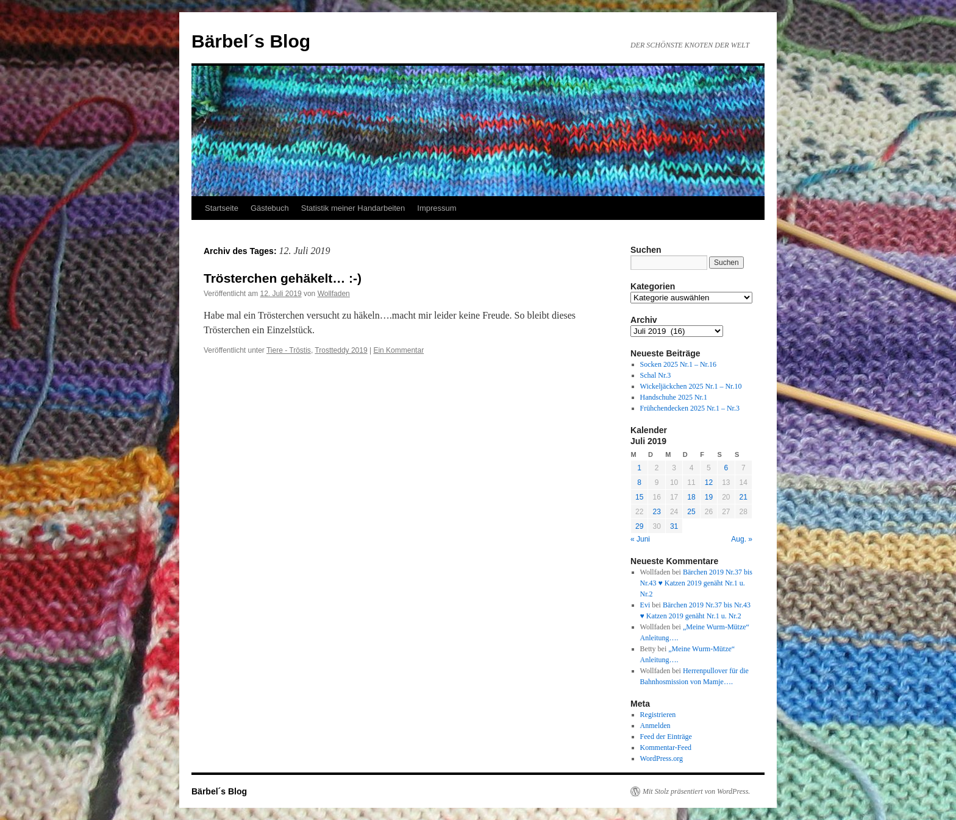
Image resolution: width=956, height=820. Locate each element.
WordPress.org (661, 758)
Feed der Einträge (666, 736)
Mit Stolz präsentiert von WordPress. (696, 791)
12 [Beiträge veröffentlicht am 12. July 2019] (709, 482)
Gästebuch (270, 208)
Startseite (221, 208)
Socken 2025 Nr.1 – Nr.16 (678, 364)
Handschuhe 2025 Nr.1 (673, 397)
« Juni (640, 539)
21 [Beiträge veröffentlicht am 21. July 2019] (743, 497)
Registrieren (658, 714)
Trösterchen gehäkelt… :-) (283, 278)
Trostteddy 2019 (341, 350)
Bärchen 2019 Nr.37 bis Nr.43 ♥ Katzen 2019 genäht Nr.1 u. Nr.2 (696, 583)
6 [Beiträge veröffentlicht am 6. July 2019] (726, 468)
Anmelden (655, 725)
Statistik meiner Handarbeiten (353, 208)
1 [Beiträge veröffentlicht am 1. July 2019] (639, 468)
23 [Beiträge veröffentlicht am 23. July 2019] (656, 511)
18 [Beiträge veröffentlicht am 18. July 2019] (691, 497)
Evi (645, 605)
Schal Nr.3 (655, 375)
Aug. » (741, 539)
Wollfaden (334, 293)
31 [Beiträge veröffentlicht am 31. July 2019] (674, 526)
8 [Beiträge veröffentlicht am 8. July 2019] (639, 482)
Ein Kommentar (398, 350)
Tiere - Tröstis (288, 350)
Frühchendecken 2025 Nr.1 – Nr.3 (690, 408)
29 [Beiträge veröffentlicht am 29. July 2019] (639, 526)
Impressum (436, 208)
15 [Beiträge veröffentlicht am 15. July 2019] (639, 497)
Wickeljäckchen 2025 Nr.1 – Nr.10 (691, 386)
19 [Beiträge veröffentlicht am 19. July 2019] (709, 497)
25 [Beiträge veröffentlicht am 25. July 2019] (691, 511)
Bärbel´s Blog (250, 41)
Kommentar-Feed (665, 747)
